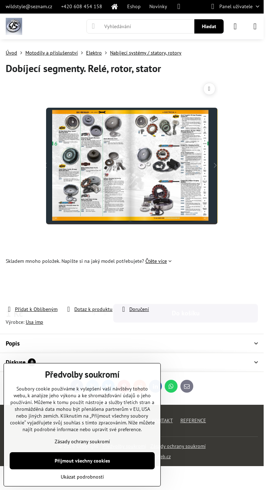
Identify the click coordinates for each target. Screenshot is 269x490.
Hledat (209, 26)
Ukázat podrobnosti (82, 477)
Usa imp (34, 322)
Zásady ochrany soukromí (178, 446)
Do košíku (186, 285)
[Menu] (255, 26)
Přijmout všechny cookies (82, 461)
